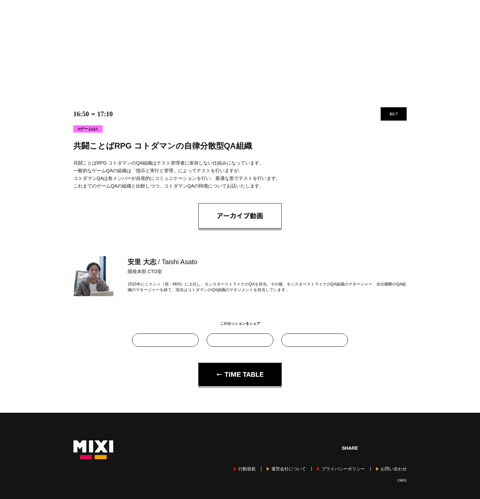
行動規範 (247, 469)
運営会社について (288, 469)
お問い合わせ (394, 469)
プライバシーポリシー (343, 469)
